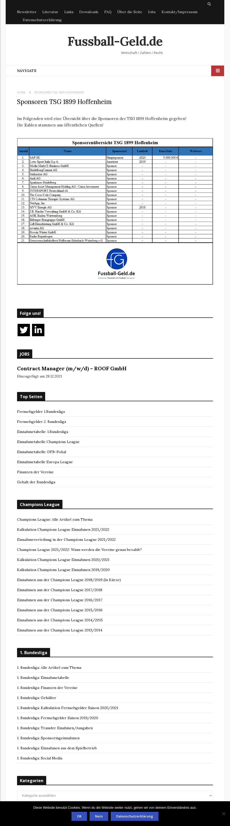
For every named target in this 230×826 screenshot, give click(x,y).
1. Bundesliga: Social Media (39, 758)
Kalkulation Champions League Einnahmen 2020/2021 (63, 559)
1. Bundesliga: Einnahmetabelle (43, 677)
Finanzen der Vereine (35, 472)
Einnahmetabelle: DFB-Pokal (41, 452)
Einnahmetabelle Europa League (45, 462)
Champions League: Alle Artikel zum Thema (54, 519)
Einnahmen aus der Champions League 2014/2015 (60, 620)
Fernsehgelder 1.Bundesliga (41, 411)
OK (79, 816)
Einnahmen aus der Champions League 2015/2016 (59, 610)
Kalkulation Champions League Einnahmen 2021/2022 (63, 529)
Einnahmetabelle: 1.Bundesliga (42, 431)
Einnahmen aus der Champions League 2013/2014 (59, 630)
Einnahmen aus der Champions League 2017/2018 (59, 590)
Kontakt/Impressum (179, 12)
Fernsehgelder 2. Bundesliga (41, 421)
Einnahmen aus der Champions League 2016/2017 (59, 600)
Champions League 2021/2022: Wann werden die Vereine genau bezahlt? (79, 549)
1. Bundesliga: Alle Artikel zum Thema (49, 667)
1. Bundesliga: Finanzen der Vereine (47, 687)
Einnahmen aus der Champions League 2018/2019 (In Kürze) (69, 580)
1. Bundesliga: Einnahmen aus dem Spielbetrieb (57, 748)
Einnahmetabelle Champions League (48, 441)
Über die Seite (129, 12)
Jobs (152, 12)
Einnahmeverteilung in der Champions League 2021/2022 (66, 539)
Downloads (88, 12)
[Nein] (223, 813)
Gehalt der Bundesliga (36, 482)
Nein (99, 816)
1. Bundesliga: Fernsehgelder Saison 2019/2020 (57, 718)
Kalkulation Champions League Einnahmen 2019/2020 (63, 569)
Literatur (50, 12)
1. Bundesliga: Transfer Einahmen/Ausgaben (55, 728)
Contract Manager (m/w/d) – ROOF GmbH (71, 368)
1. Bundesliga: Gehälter (36, 697)
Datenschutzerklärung (42, 20)
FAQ (108, 12)
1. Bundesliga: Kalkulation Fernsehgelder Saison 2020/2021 (67, 707)
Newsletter (27, 12)
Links (69, 12)
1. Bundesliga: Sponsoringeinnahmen (48, 738)
